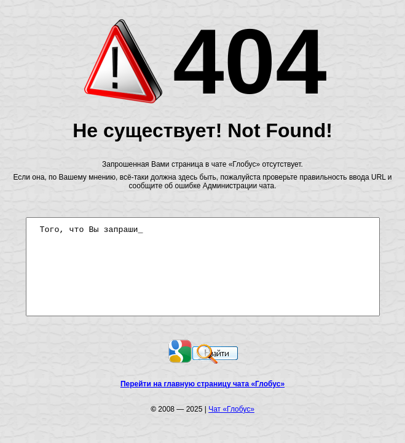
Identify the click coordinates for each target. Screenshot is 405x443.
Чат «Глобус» (234, 409)
